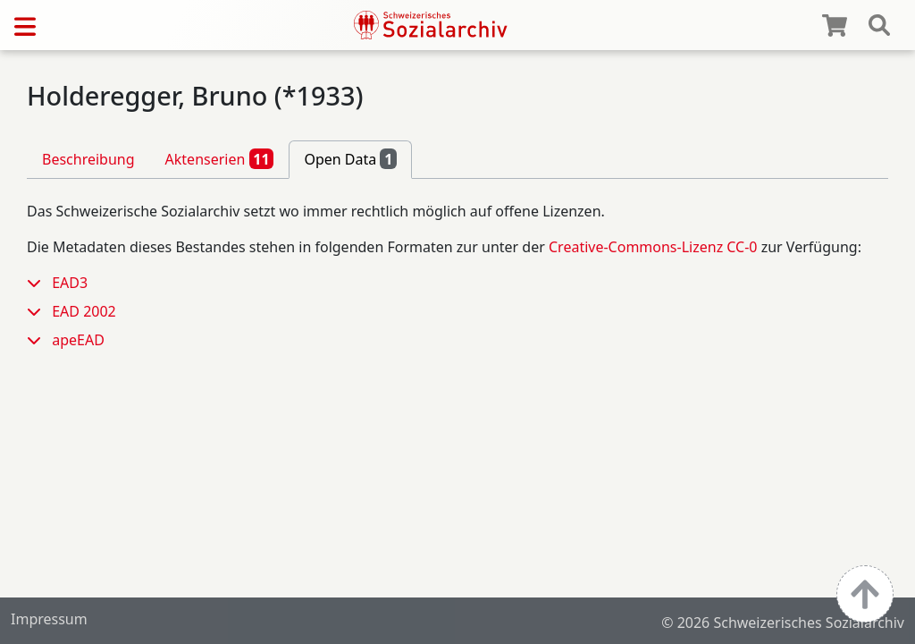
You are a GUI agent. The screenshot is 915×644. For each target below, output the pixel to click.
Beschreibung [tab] (88, 159)
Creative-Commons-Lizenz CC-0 (653, 247)
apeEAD (78, 340)
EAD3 (70, 282)
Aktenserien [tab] (219, 158)
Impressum (49, 619)
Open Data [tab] (350, 158)
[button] (39, 282)
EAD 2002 (84, 311)
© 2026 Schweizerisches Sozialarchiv (782, 622)
